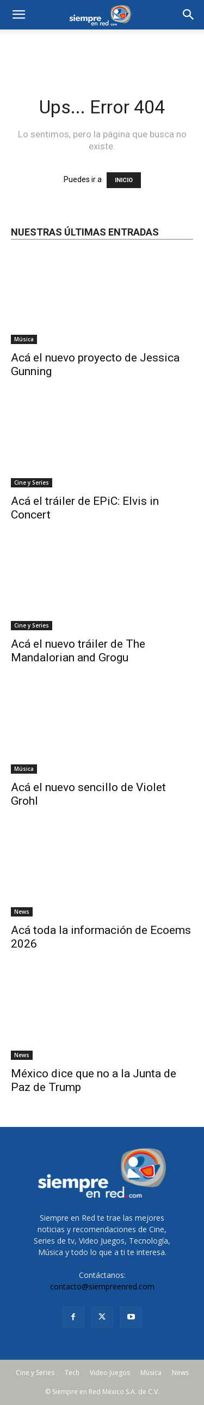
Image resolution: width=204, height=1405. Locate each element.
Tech (72, 1372)
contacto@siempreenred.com (102, 1286)
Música (24, 339)
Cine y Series (31, 482)
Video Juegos (110, 1372)
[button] (189, 14)
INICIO (124, 180)
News (21, 911)
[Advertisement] (102, 48)
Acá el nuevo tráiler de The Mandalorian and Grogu (78, 650)
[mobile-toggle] (18, 14)
